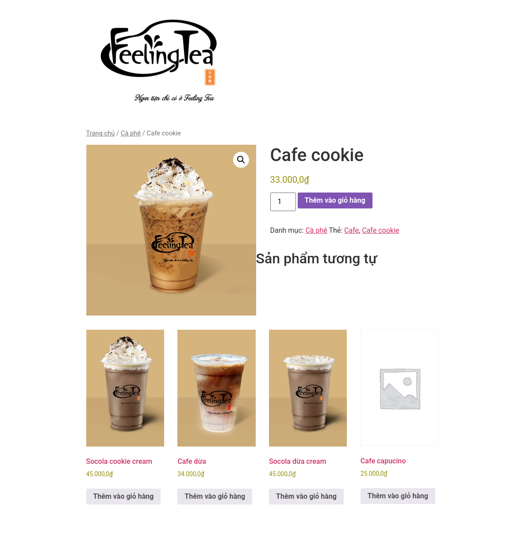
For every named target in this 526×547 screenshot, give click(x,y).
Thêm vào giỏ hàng (335, 200)
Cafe (351, 230)
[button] (241, 160)
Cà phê (131, 133)
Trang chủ (100, 133)
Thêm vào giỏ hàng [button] (123, 496)
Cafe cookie (380, 230)
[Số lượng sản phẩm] (283, 202)
